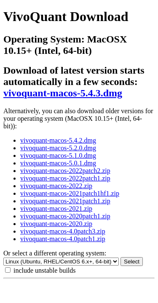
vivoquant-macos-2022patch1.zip (65, 178)
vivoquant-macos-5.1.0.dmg (58, 155)
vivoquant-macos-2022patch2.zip (65, 170)
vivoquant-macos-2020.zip (56, 223)
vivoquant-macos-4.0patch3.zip (62, 231)
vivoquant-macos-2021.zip (56, 208)
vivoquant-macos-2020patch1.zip (65, 216)
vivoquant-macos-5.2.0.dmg (58, 148)
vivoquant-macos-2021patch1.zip (65, 201)
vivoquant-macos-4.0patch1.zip (62, 238)
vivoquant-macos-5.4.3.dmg (62, 93)
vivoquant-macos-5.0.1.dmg (58, 163)
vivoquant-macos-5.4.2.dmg (58, 140)
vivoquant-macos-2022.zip (56, 185)
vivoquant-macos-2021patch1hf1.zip (69, 193)
